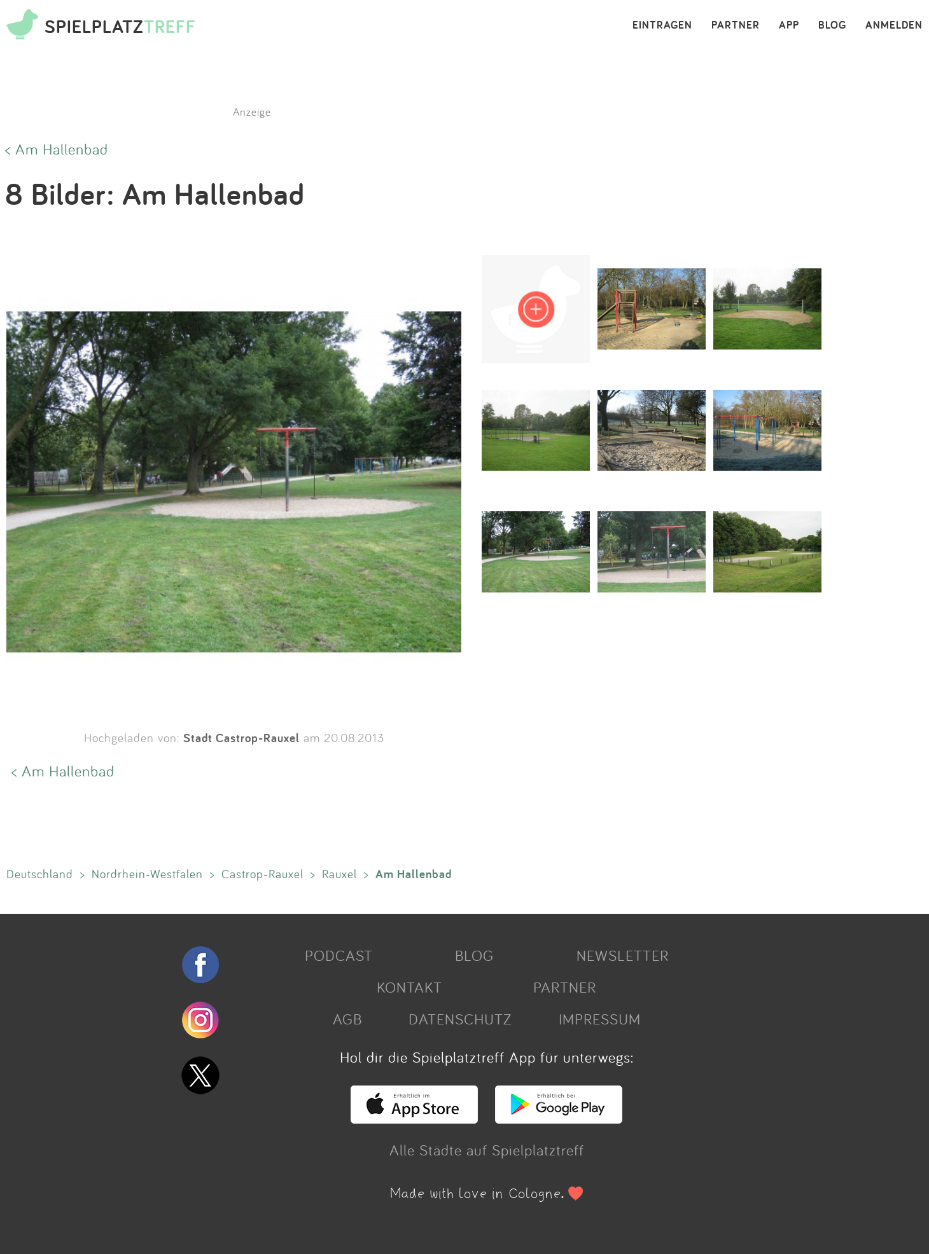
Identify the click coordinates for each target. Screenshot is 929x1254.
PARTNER (735, 25)
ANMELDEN (894, 25)
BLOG (832, 25)
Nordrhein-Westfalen (147, 873)
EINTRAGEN (662, 25)
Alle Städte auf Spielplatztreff (486, 1149)
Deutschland (39, 873)
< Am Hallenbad (56, 148)
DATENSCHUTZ (460, 1018)
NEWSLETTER (622, 955)
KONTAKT (409, 986)
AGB (347, 1018)
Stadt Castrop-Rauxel (241, 737)
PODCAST (339, 955)
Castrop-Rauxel (262, 873)
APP (789, 25)
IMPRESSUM (600, 1018)
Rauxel (339, 873)
